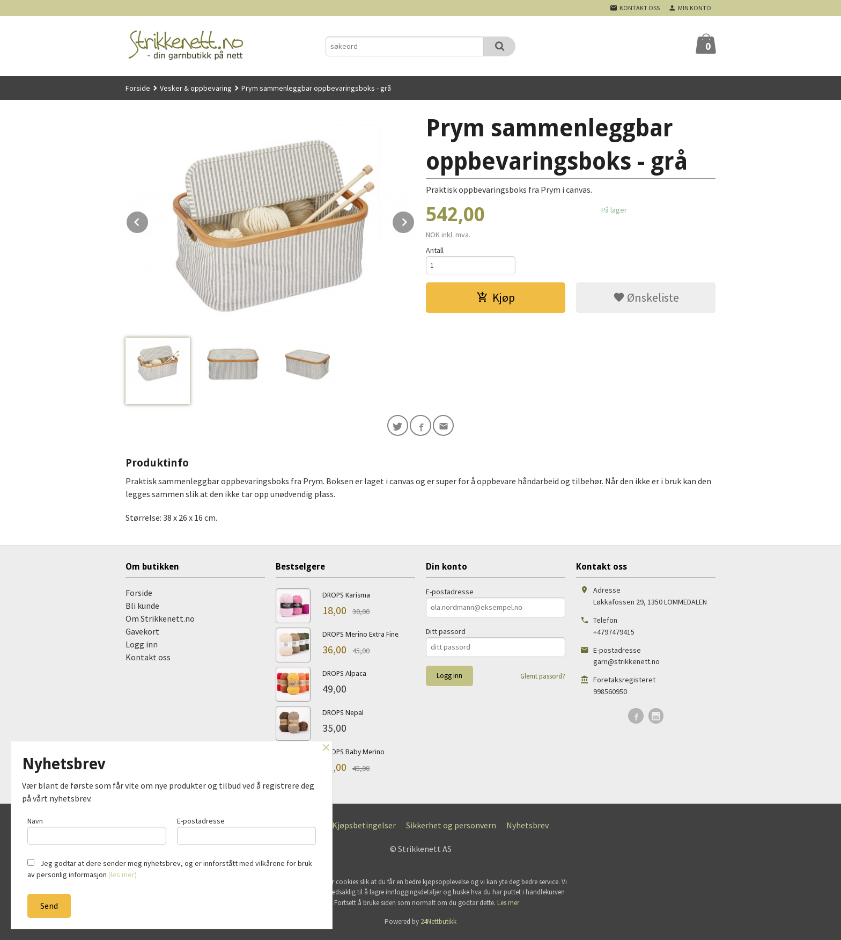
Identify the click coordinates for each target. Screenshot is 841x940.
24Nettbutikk (438, 924)
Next (414, 220)
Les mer (508, 904)
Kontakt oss (148, 659)
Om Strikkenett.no (160, 620)
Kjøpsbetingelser (364, 827)
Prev (148, 220)
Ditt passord (446, 633)
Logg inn (142, 646)
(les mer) (122, 874)
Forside (138, 88)
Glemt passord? (542, 678)
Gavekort (142, 633)
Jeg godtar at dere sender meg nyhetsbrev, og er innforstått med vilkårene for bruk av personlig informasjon (169, 868)
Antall (435, 250)
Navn (96, 829)
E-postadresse (450, 594)
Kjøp (495, 299)
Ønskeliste (646, 299)
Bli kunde (142, 607)
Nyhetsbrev (527, 827)
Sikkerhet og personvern (451, 827)
